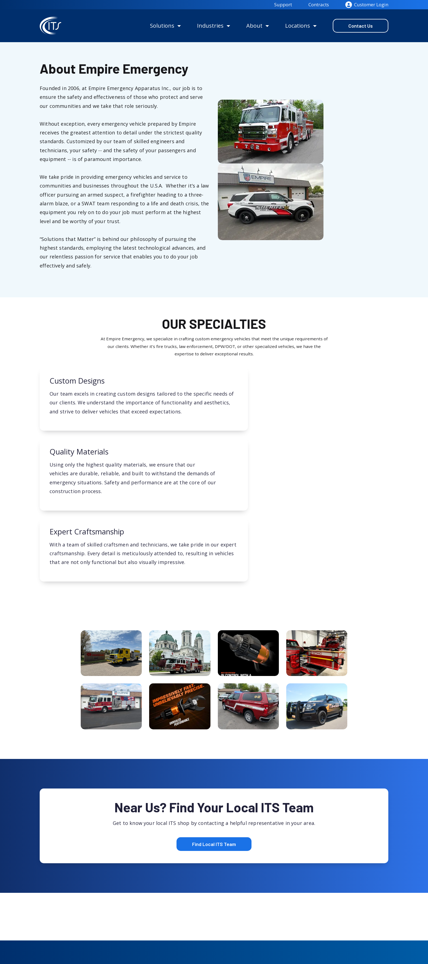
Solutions (162, 25)
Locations (297, 25)
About (254, 25)
